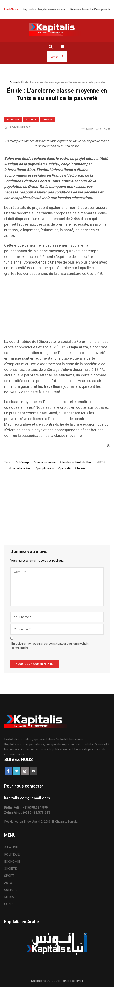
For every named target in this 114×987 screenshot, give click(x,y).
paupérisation (45, 468)
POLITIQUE (12, 854)
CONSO (9, 904)
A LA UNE (11, 847)
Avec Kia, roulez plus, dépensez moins (44, 9)
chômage (23, 462)
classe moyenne (45, 462)
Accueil (13, 82)
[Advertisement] (57, 310)
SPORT (9, 875)
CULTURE (10, 890)
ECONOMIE (13, 119)
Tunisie (47, 119)
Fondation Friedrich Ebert (77, 462)
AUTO (8, 882)
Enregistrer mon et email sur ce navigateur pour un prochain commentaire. (50, 646)
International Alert (20, 468)
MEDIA (9, 897)
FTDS (101, 462)
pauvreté (65, 468)
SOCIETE (31, 119)
